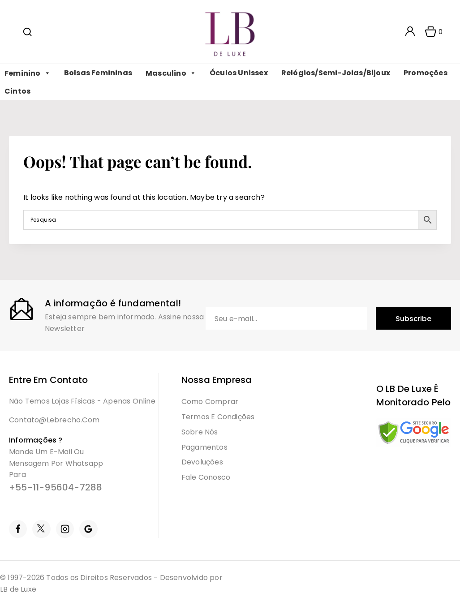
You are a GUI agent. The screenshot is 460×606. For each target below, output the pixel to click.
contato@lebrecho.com (54, 420)
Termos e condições (218, 417)
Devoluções (202, 462)
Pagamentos (204, 447)
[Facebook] (18, 529)
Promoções (425, 73)
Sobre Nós (199, 432)
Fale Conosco (205, 477)
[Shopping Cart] (431, 32)
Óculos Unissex (239, 73)
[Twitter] (41, 529)
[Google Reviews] (88, 529)
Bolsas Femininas (98, 73)
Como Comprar (209, 401)
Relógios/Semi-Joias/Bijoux (335, 73)
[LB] (230, 32)
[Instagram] (65, 529)
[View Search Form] (27, 32)
